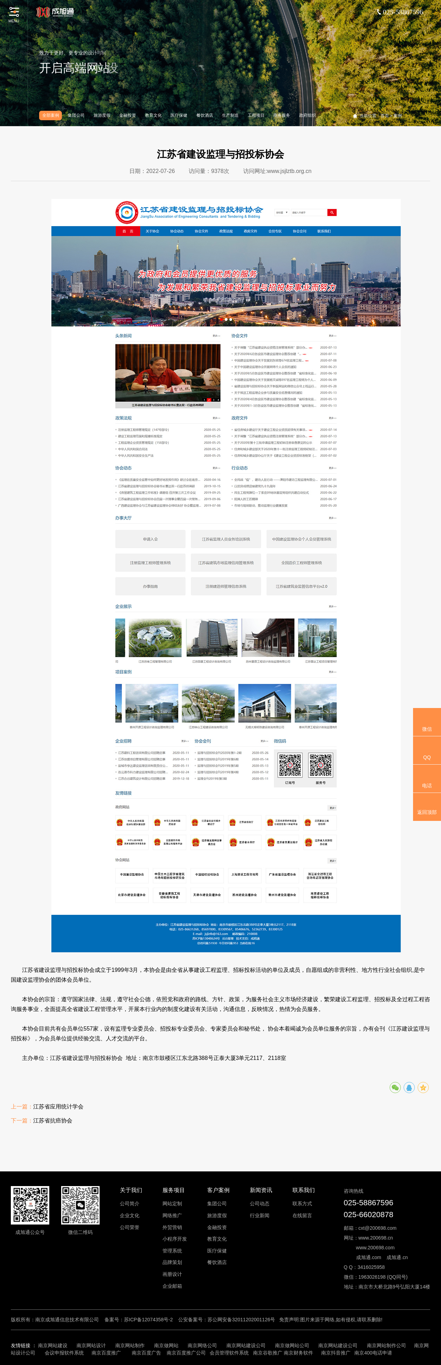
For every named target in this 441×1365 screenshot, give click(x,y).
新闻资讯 (261, 1190)
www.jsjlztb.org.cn (289, 172)
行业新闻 (259, 1215)
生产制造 (230, 115)
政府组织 (307, 115)
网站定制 (172, 1203)
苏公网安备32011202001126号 (241, 1319)
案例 (397, 115)
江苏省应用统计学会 (58, 1107)
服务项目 (173, 1190)
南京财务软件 (298, 1353)
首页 (385, 115)
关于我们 (131, 1190)
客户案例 (218, 1190)
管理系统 (172, 1251)
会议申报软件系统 (65, 1353)
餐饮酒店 (204, 115)
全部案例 (50, 115)
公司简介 (129, 1203)
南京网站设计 (91, 1345)
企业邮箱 (172, 1286)
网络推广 (172, 1215)
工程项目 (256, 115)
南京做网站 (166, 1345)
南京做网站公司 (292, 1345)
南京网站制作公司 (386, 1345)
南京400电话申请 (373, 1353)
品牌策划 (172, 1262)
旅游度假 (102, 115)
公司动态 (259, 1203)
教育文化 (153, 115)
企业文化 (129, 1215)
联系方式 (302, 1203)
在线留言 (302, 1215)
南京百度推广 (106, 1353)
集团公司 (76, 115)
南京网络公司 (202, 1345)
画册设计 (172, 1274)
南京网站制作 (130, 1345)
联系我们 (303, 1190)
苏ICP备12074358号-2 (148, 1319)
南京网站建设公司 (246, 1345)
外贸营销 (172, 1227)
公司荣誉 (129, 1227)
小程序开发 (174, 1239)
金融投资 (127, 115)
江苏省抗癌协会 (52, 1121)
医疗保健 (179, 115)
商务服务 (281, 115)
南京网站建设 (52, 1345)
